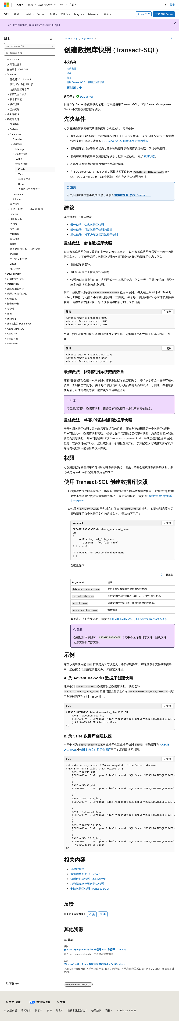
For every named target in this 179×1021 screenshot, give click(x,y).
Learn (67, 38)
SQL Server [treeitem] (13, 59)
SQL (75, 38)
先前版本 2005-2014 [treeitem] (18, 69)
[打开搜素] (165, 5)
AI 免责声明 (10, 1010)
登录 (172, 4)
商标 (107, 1010)
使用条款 (96, 1010)
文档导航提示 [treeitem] (14, 64)
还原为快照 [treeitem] (24, 179)
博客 (37, 1010)
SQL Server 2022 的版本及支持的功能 (125, 141)
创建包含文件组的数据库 (95, 749)
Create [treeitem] (21, 169)
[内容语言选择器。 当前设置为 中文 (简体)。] (13, 1002)
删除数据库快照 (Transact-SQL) (89, 888)
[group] (119, 719)
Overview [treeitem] (18, 139)
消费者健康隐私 (76, 1010)
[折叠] (51, 39)
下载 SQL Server (164, 14)
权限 (69, 77)
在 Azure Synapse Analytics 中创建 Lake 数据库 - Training (95, 949)
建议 (69, 73)
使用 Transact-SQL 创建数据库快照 (86, 82)
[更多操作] (172, 38)
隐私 (58, 1010)
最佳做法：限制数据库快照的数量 (91, 229)
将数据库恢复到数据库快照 (87, 883)
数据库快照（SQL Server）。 (132, 195)
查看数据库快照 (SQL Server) (88, 879)
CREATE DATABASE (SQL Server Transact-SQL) (138, 619)
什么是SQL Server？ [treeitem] (21, 79)
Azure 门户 (144, 14)
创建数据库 (77, 869)
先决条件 (71, 68)
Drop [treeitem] (21, 184)
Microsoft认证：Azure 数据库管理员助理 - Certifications (94, 964)
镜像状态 (149, 156)
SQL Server (88, 38)
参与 (49, 1010)
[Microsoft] (6, 4)
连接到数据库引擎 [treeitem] (19, 89)
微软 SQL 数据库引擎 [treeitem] (21, 84)
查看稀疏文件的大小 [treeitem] (29, 189)
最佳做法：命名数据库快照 (87, 224)
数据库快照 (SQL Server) (85, 874)
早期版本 (26, 1010)
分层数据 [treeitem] (15, 124)
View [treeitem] (20, 174)
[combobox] (29, 46)
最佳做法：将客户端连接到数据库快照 (94, 234)
